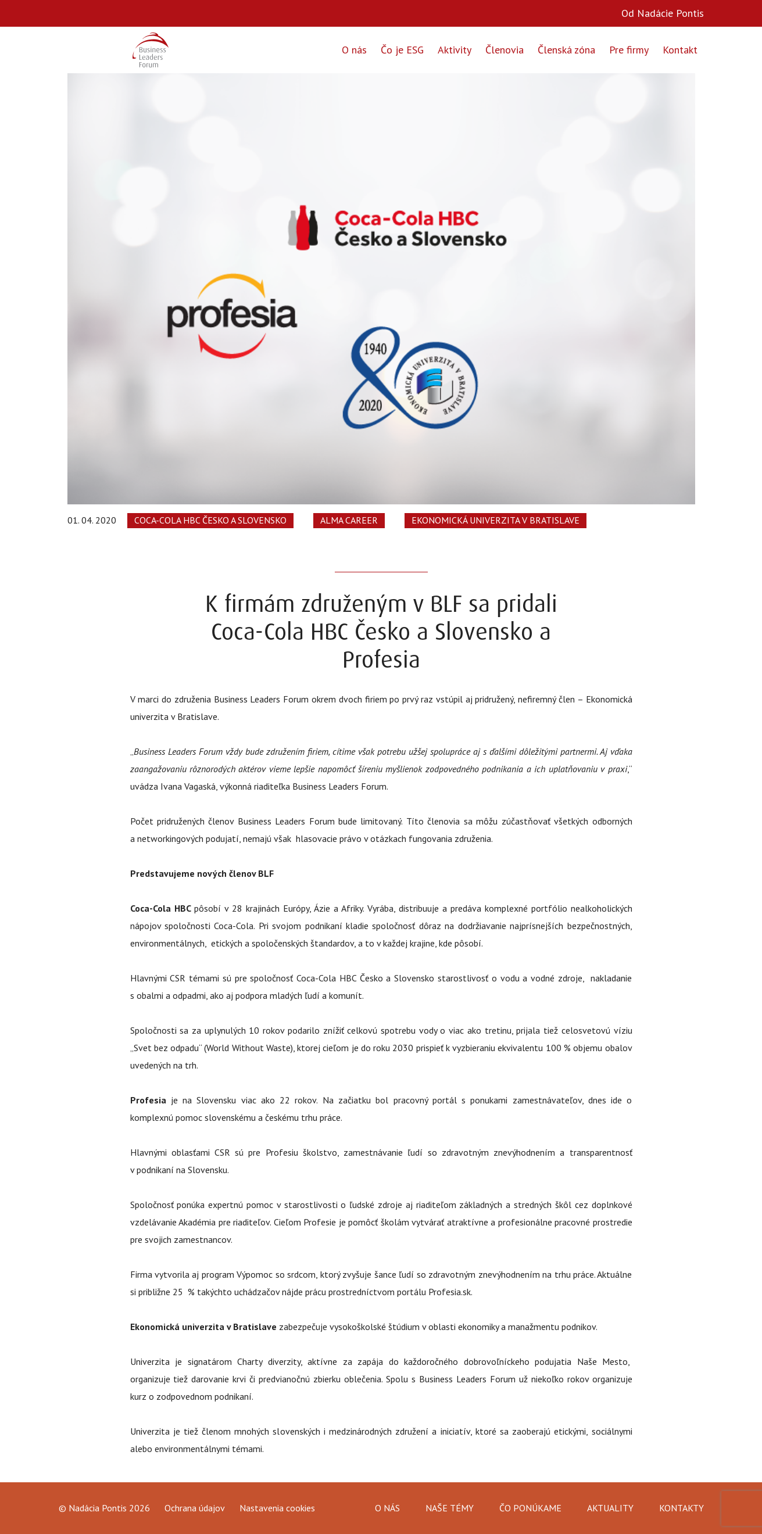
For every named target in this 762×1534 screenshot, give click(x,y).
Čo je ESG (402, 49)
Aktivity (454, 49)
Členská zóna (566, 49)
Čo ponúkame (530, 1508)
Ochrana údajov (194, 1508)
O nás (354, 49)
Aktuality (610, 1508)
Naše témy (449, 1508)
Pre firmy (629, 49)
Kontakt (680, 49)
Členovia (504, 49)
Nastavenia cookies (277, 1508)
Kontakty (681, 1508)
